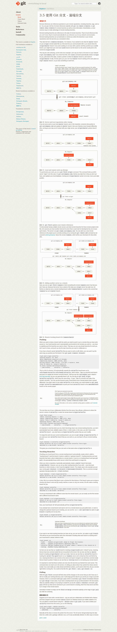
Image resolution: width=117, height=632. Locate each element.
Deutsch (18, 52)
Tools (18, 27)
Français (18, 59)
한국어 (18, 66)
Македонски (20, 96)
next (45, 617)
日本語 (18, 64)
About (18, 12)
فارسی (18, 57)
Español (18, 54)
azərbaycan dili (20, 47)
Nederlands (19, 69)
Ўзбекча (18, 103)
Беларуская (20, 111)
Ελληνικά (19, 61)
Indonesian (19, 114)
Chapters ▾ (42, 8)
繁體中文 (18, 106)
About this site (24, 629)
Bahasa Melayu (20, 119)
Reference (20, 29)
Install (18, 32)
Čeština (18, 94)
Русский (18, 71)
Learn (18, 15)
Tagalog (18, 81)
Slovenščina (19, 73)
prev (41, 617)
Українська (19, 85)
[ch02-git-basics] (50, 234)
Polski (18, 98)
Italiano (18, 116)
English (33, 42)
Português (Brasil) (21, 101)
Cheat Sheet (21, 19)
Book (19, 17)
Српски (18, 76)
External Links (22, 23)
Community (20, 35)
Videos (20, 21)
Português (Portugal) (22, 121)
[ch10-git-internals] (45, 376)
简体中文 (18, 88)
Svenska (18, 78)
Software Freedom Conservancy (92, 629)
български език (21, 50)
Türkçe (18, 83)
